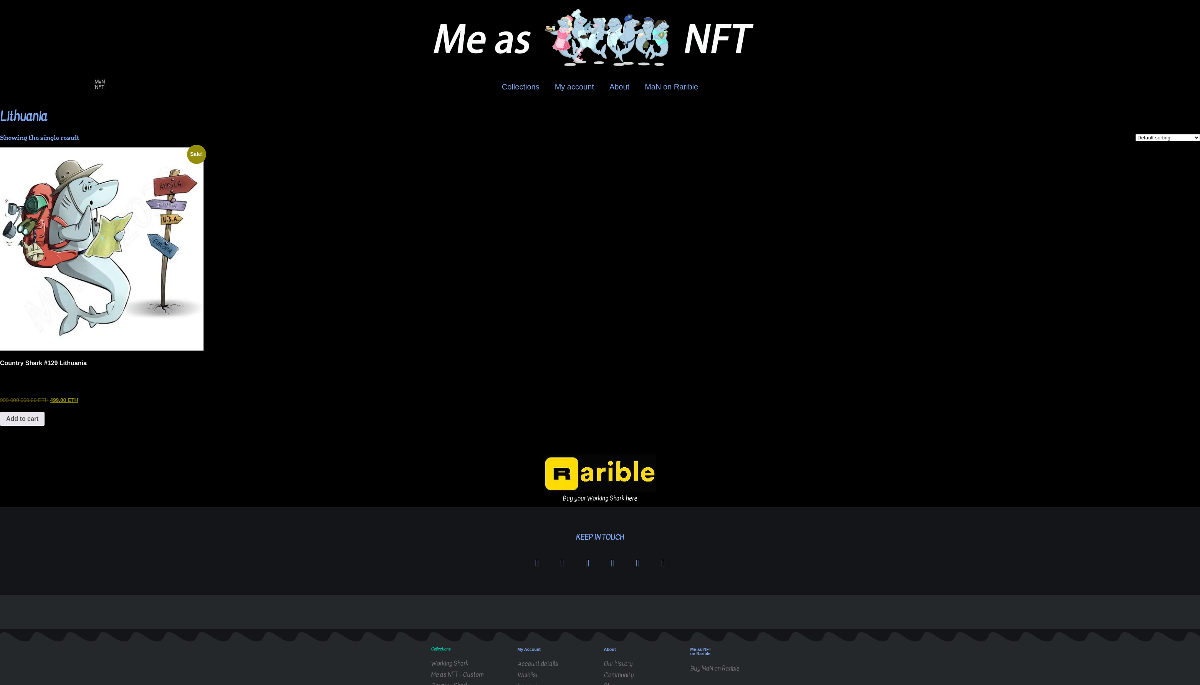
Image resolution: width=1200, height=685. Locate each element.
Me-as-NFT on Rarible (701, 652)
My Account (529, 649)
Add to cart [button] (22, 418)
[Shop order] (1167, 137)
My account (574, 87)
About (619, 87)
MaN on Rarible (671, 87)
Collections (521, 87)
